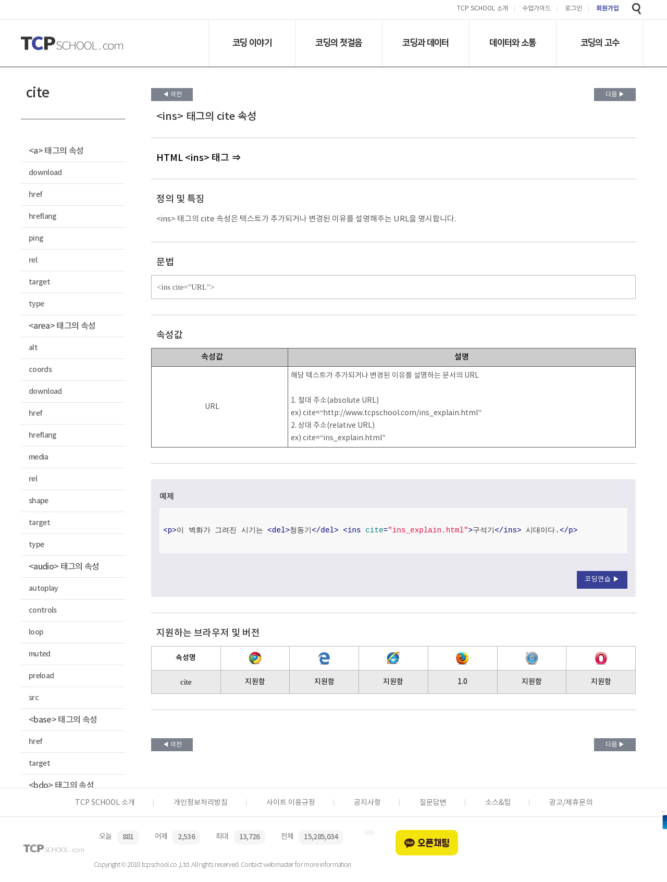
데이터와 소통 (512, 42)
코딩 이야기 (251, 42)
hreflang (43, 216)
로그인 (573, 9)
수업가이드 (536, 9)
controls (43, 610)
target (39, 282)
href (35, 194)
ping (36, 238)
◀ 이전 (172, 94)
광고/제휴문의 (570, 802)
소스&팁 (498, 802)
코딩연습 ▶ (602, 579)
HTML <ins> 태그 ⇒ (198, 158)
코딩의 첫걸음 (338, 42)
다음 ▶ (615, 94)
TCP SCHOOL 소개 (482, 9)
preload (41, 676)
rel (33, 260)
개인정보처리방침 (201, 802)
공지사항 (367, 802)
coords (40, 369)
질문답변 (433, 802)
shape (38, 500)
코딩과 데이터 (425, 42)
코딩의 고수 (600, 42)
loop (36, 632)
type (36, 304)
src (34, 697)
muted (40, 654)
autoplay (43, 588)
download (45, 172)
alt (33, 347)
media (38, 457)
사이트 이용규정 (290, 802)
